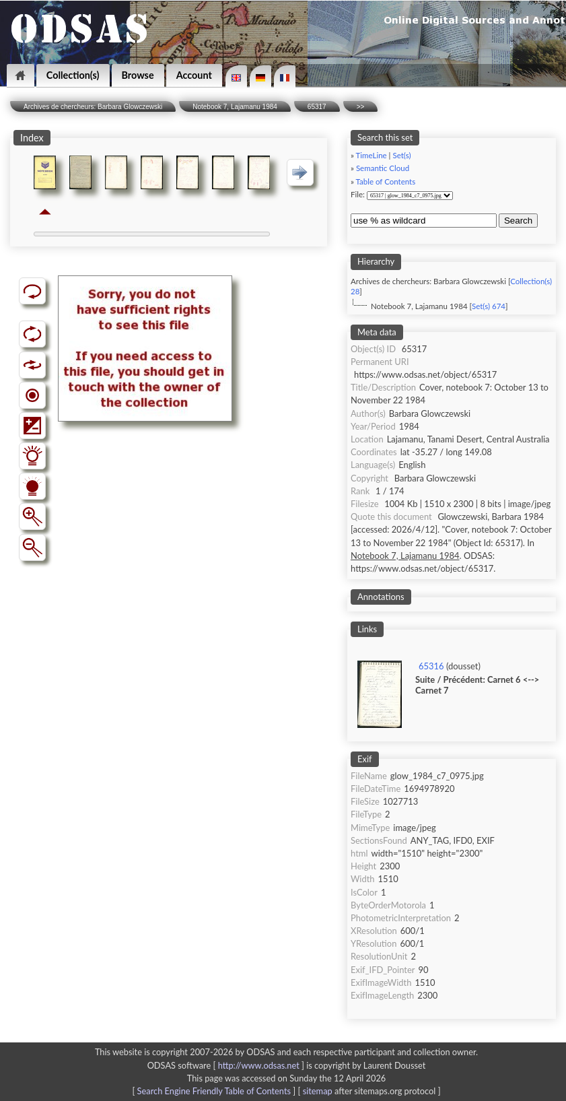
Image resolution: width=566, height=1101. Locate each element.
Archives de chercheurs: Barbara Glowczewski (93, 106)
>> (361, 106)
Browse (138, 75)
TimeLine (371, 155)
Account (194, 75)
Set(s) (401, 155)
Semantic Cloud (382, 168)
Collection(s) (73, 75)
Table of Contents (386, 181)
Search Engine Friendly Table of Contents (214, 1091)
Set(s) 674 (488, 306)
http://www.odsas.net (258, 1065)
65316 (431, 666)
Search (518, 220)
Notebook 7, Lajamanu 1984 (234, 106)
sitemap (317, 1091)
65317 (317, 106)
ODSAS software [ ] (227, 1065)
